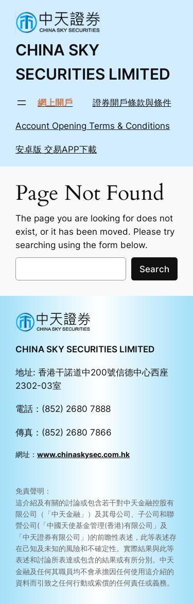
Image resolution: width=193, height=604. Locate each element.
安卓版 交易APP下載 (56, 149)
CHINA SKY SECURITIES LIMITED (84, 349)
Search (154, 269)
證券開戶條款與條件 (132, 103)
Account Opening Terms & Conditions (92, 126)
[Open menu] (21, 103)
